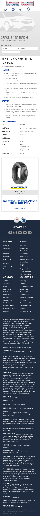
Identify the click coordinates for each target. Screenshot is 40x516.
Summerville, (21, 464)
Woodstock (25, 393)
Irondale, (12, 332)
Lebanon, (32, 475)
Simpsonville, (13, 464)
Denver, (11, 436)
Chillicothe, (21, 445)
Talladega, (27, 342)
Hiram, (18, 382)
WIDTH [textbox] (5, 48)
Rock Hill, (6, 464)
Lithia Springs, (22, 384)
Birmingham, (7, 323)
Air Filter (5, 281)
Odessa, (22, 362)
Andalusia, (31, 319)
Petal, (33, 421)
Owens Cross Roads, (18, 338)
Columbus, (13, 377)
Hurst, (5, 488)
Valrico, (31, 367)
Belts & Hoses (7, 289)
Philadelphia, (7, 423)
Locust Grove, (31, 384)
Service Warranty (25, 256)
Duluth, (31, 379)
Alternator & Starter (25, 292)
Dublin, (26, 379)
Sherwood (6, 353)
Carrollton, (28, 375)
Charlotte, (23, 434)
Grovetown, (6, 382)
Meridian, (20, 421)
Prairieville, (6, 415)
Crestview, (29, 356)
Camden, (11, 458)
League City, (14, 488)
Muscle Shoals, (13, 336)
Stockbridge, (32, 391)
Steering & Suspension (26, 297)
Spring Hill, (6, 480)
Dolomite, (22, 325)
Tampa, (26, 367)
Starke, (22, 367)
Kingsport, (14, 475)
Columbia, (17, 458)
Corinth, (27, 419)
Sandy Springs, (26, 390)
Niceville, (17, 362)
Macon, (12, 386)
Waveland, (31, 423)
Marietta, (22, 386)
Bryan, (22, 484)
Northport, (21, 336)
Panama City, (22, 364)
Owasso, (5, 452)
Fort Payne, (6, 329)
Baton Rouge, (17, 412)
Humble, (30, 486)
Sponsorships (24, 262)
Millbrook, (12, 334)
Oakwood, (17, 388)
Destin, (16, 358)
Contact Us (6, 248)
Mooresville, (17, 440)
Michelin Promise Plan (26, 259)
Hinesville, (13, 382)
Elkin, (24, 436)
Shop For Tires (7, 266)
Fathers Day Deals (25, 271)
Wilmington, (6, 441)
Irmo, (24, 460)
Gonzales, (17, 414)
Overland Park (21, 404)
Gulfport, (32, 419)
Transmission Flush (25, 305)
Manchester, (6, 476)
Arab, (10, 321)
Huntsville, (6, 332)
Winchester (30, 408)
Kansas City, (29, 428)
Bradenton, (15, 356)
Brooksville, (22, 356)
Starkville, (20, 423)
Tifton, (5, 393)
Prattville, (16, 340)
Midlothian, (6, 502)
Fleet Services (24, 245)
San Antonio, (26, 491)
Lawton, (24, 451)
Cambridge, (14, 445)
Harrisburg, (6, 438)
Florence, (24, 327)
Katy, (8, 488)
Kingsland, (6, 384)
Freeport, (33, 358)
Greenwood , (20, 456)
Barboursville (19, 506)
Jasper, (25, 332)
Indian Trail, (19, 438)
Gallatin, (11, 473)
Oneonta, (26, 336)
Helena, (13, 330)
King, (12, 440)
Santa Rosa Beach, (8, 367)
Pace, (10, 364)
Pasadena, (31, 489)
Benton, (15, 351)
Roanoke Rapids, (26, 440)
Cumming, (25, 377)
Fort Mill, (5, 460)
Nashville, (14, 478)
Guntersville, (27, 329)
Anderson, (27, 456)
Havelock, (13, 438)
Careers (5, 251)
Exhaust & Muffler (8, 305)
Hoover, (26, 330)
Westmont (15, 397)
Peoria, (19, 347)
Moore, (29, 451)
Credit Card (23, 251)
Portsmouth (6, 447)
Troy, (31, 342)
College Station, (7, 486)
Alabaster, (16, 319)
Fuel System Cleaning (9, 308)
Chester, (14, 500)
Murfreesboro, (7, 478)
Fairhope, (18, 327)
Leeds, (29, 332)
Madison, (6, 334)
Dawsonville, (7, 379)
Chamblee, (6, 377)
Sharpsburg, (13, 391)
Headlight (6, 311)
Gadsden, (13, 329)
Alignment (6, 283)
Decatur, (16, 325)
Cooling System (7, 300)
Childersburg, (29, 323)
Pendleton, (28, 462)
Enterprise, (6, 327)
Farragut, (24, 471)
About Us (6, 245)
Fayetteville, (11, 380)
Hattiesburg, (6, 421)
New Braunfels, (23, 489)
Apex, (18, 434)
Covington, (25, 412)
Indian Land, (18, 460)
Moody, (29, 334)
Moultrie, (5, 388)
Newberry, (13, 462)
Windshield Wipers (25, 311)
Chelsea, (21, 323)
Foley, (29, 327)
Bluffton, (5, 458)
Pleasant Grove (15, 497)
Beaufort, (33, 456)
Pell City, (5, 340)
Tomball (5, 493)
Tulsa (16, 452)
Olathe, (14, 404)
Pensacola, (19, 366)
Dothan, (27, 325)
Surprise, (24, 347)
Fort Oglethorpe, (19, 380)
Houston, (25, 486)
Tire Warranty (24, 253)
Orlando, (33, 362)
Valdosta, (10, 393)
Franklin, (5, 473)
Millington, (20, 476)
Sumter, (27, 464)
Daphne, (11, 325)
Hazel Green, (7, 330)
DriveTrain (6, 303)
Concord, (6, 436)
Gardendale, (20, 329)
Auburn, (20, 321)
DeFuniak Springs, (8, 358)
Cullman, (5, 325)
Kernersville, (6, 440)
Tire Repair (23, 300)
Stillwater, (11, 452)
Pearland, (6, 491)
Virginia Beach (25, 502)
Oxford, (27, 338)
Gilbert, (14, 347)
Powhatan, (13, 502)
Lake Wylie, (29, 460)
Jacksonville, (18, 332)
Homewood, (19, 330)
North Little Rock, (23, 351)
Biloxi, (16, 419)
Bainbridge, (12, 375)
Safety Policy (7, 253)
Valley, (19, 343)
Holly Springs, (25, 382)
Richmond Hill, (7, 390)
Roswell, (19, 390)
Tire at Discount (22, 510)
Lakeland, (26, 475)
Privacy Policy (7, 256)
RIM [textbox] (4, 52)
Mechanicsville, (31, 500)
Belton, (15, 428)
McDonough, (29, 386)
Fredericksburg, (22, 500)
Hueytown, (32, 330)
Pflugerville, (12, 491)
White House (13, 480)
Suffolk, (19, 502)
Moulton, (5, 336)
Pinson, (11, 340)
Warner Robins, (17, 393)
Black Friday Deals (25, 274)
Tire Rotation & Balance (26, 303)
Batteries (5, 286)
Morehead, (16, 408)
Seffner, (17, 367)
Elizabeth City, (18, 436)
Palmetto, (14, 364)
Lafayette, (29, 414)
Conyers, (19, 377)
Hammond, (23, 414)
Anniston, (6, 321)
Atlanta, (31, 373)
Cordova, (12, 471)
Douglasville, (20, 379)
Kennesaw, (32, 382)
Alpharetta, (21, 373)
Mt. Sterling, (23, 408)
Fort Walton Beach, (24, 358)
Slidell (11, 415)
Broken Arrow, (18, 451)
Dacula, (31, 377)
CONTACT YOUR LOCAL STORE (16, 201)
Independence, (21, 428)
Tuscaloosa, (13, 343)
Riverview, (25, 366)
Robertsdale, (31, 340)
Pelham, (32, 338)
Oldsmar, (28, 362)
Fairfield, (12, 327)
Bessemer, (25, 321)
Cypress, (15, 486)
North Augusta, (20, 462)
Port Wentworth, (29, 388)
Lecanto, (28, 360)
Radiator (22, 283)
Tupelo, (25, 423)
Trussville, (6, 343)
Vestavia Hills (25, 343)
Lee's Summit (7, 430)
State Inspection (24, 294)
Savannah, (6, 391)
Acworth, (14, 373)
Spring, (33, 491)
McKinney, (27, 488)
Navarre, (11, 362)
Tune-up (22, 308)
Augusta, (5, 375)
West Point (6, 425)
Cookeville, (6, 471)
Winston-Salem (15, 441)
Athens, (15, 321)
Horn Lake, (14, 421)
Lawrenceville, (14, 384)
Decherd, (18, 471)
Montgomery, (23, 334)
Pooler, (23, 388)
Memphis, (13, 476)
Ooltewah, (21, 478)
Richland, (14, 423)
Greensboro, (29, 436)
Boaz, (12, 323)
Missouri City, (7, 489)
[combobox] (11, 48)
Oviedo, (5, 364)
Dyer (13, 401)
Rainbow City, (23, 340)
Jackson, (33, 473)
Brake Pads (6, 292)
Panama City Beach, (9, 366)
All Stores (6, 263)
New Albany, (27, 445)
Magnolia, (21, 488)
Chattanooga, (18, 469)
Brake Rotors (7, 294)
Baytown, (17, 484)
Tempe (29, 347)
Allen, (12, 484)
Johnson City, (7, 475)
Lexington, (6, 462)
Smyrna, (19, 391)
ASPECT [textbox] (23, 48)
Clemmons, (29, 434)
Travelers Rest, (7, 465)
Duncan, (22, 458)
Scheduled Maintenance (27, 286)
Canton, (22, 375)
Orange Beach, (7, 338)
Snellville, (25, 391)
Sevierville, (27, 478)
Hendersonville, (25, 473)
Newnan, (11, 388)
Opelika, (32, 336)
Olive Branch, (27, 421)
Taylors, (32, 464)
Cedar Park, (28, 484)
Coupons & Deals (25, 269)
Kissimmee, (22, 360)
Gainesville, (28, 380)
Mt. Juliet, (26, 476)
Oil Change (23, 281)
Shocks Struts (24, 289)
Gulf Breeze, (7, 360)
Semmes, (6, 342)
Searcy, (31, 351)
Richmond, (19, 491)
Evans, (5, 380)
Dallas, (20, 486)
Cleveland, (25, 469)
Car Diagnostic (7, 297)
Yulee (5, 369)
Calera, (17, 323)
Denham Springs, (8, 414)
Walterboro (15, 465)
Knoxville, (20, 475)
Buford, (18, 375)
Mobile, (17, 334)
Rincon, (14, 390)
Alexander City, (23, 319)
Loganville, (6, 386)
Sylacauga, (20, 342)
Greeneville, (17, 473)
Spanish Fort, (13, 342)
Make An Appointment (9, 269)
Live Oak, (6, 362)
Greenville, (12, 460)
